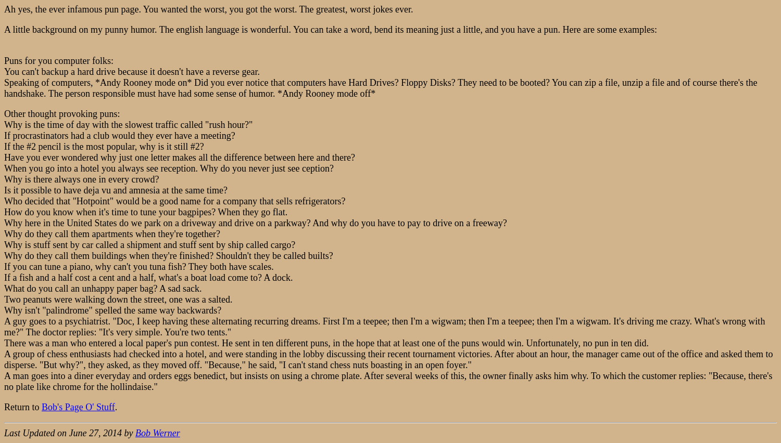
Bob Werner (157, 433)
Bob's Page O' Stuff (78, 407)
